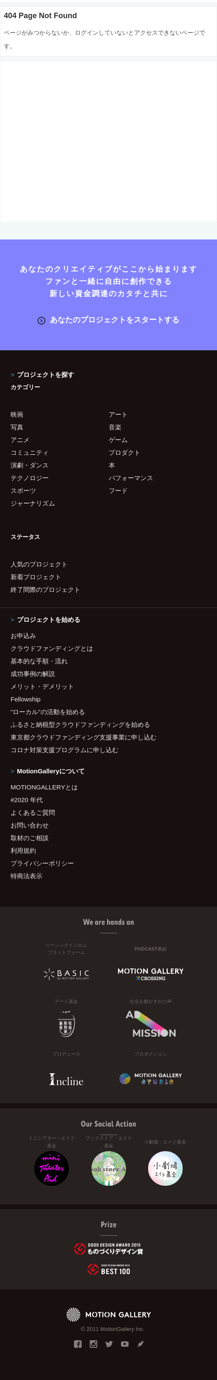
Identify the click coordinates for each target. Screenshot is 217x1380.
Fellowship (26, 699)
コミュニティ (30, 452)
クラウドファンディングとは (52, 648)
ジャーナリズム (33, 503)
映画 (17, 414)
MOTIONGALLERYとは (44, 787)
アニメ (20, 439)
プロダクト (124, 452)
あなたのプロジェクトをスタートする (108, 320)
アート (118, 414)
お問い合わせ (30, 825)
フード (118, 490)
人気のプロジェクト (39, 564)
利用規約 (23, 850)
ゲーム (118, 439)
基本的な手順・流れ (39, 661)
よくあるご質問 (33, 812)
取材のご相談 (30, 837)
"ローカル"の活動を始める (48, 711)
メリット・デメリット (42, 686)
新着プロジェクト (36, 576)
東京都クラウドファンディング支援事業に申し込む (84, 737)
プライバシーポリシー (42, 863)
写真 (17, 427)
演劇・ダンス (30, 465)
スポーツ (23, 490)
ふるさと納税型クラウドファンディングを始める (80, 724)
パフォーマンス (131, 477)
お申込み (23, 635)
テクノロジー (30, 477)
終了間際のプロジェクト (45, 589)
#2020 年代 (27, 799)
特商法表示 (26, 876)
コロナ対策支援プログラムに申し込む (64, 749)
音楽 (115, 427)
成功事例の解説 (33, 673)
